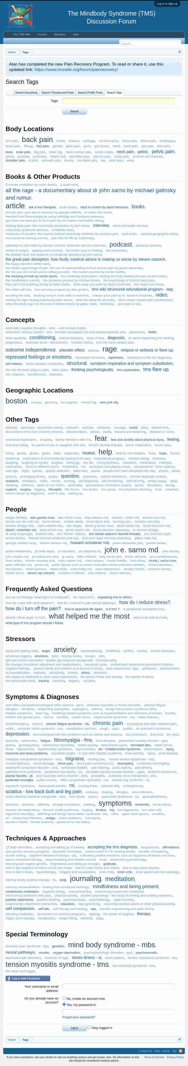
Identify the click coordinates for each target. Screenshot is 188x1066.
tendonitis (142, 804)
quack (53, 476)
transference (36, 374)
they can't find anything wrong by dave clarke (38, 284)
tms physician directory (135, 489)
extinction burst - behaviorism (46, 342)
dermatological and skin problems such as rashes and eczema (77, 734)
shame (72, 672)
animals (87, 427)
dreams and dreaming (130, 432)
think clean (59, 370)
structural (76, 363)
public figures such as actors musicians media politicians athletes (98, 565)
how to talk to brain (19, 872)
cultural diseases (71, 338)
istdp (63, 880)
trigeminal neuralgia (20, 814)
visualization (46, 918)
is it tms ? (113, 609)
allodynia (27, 709)
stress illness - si (86, 957)
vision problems (70, 818)
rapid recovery (123, 900)
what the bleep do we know (95, 300)
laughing (12, 462)
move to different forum (41, 466)
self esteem (14, 364)
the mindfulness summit (23, 280)
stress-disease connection (44, 364)
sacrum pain (102, 156)
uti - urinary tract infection (24, 818)
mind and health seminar (130, 226)
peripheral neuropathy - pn (63, 772)
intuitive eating (138, 458)
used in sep (56, 493)
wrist (130, 160)
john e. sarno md (131, 550)
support (11, 489)
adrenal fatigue (154, 705)
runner (55, 481)
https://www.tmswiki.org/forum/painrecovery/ (76, 69)
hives (9, 749)
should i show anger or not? (25, 617)
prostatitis (98, 776)
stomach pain (51, 160)
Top (174, 1050)
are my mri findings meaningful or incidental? (37, 597)
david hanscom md (156, 526)
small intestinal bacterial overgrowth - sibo (35, 796)
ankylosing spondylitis (53, 709)
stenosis (28, 804)
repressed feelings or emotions (39, 357)
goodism (58, 946)
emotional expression (21, 439)
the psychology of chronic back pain (129, 280)
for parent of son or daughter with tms (58, 445)
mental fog (88, 402)
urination (158, 814)
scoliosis (91, 792)
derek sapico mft (77, 530)
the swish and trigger (20, 971)
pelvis (10, 156)
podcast (120, 244)
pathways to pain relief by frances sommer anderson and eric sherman (56, 245)
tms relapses (15, 374)
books (138, 206)
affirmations (171, 847)
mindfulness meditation (22, 891)
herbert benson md (53, 543)
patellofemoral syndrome (23, 772)
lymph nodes (104, 152)
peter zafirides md (18, 565)
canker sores (81, 717)
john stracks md (17, 556)
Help (76, 34)
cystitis (127, 728)
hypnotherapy (46, 872)
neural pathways (20, 952)
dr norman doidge (145, 530)
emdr (102, 859)
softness (27, 485)
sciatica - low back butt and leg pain (44, 791)
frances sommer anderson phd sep (53, 538)
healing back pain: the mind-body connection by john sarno (47, 226)
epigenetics (14, 342)
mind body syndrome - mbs (111, 945)
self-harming (135, 481)
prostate (23, 156)
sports (139, 485)
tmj (112, 810)
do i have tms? (83, 597)
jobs (101, 656)
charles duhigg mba (20, 526)
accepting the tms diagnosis (112, 847)
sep (93, 909)
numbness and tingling (153, 763)
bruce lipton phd (97, 521)
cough (104, 728)
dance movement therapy (24, 859)
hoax (151, 453)
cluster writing (15, 855)
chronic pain (108, 723)
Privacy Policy (175, 1057)
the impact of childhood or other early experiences (41, 677)
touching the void (18, 295)
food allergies (105, 740)
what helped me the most (89, 616)
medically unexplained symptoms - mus (34, 759)
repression (115, 357)
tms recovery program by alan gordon (61, 289)
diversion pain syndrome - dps (27, 946)
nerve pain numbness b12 (94, 763)
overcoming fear (79, 891)
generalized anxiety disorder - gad (143, 740)
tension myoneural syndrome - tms (152, 958)
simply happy (157, 481)
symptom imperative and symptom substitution (131, 363)
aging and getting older (22, 651)
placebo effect (72, 350)
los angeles (69, 402)
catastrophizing (91, 651)
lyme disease (168, 753)
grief (55, 656)
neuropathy (125, 763)
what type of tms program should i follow (34, 623)
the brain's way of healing (84, 250)
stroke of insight (17, 250)
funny (9, 453)
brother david (73, 521)
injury (169, 749)
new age (12, 471)
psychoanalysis (74, 900)
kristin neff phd (135, 556)
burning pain (122, 521)
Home (165, 1050)
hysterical (12, 458)
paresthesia (143, 767)
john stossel (170, 551)
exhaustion (29, 740)
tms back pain (87, 160)
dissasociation (76, 432)
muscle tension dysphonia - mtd (131, 759)
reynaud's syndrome (20, 786)
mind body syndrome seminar (27, 230)
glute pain (73, 146)
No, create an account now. (84, 998)
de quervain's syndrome (153, 728)
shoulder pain (15, 160)
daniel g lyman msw (99, 526)
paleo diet (80, 471)
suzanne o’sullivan (71, 573)
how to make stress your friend (97, 868)
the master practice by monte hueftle (99, 272)
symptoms (115, 803)
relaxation (67, 904)
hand (116, 146)
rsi (72, 785)
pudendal (39, 156)
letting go (73, 462)
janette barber (156, 543)
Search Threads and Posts (58, 92)
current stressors (162, 651)
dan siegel (73, 526)
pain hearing (100, 767)
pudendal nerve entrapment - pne (132, 776)
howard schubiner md (89, 542)
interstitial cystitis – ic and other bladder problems (86, 753)
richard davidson (159, 565)
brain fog (42, 713)
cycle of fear (95, 338)
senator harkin (134, 569)
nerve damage (43, 763)
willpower (55, 374)
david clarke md (128, 526)
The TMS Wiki (21, 34)
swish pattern (114, 958)
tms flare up (155, 369)
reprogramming (89, 904)
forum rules (163, 445)
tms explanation (128, 370)
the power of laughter (118, 914)
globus (10, 745)
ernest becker (15, 538)
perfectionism (169, 668)
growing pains (29, 745)
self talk (43, 909)
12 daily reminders (19, 847)
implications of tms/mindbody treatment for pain (56, 458)
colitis (10, 728)
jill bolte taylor (44, 551)
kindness (159, 458)
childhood (113, 651)
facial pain (13, 146)
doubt (107, 432)
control (141, 651)
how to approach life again (83, 609)
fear (101, 438)
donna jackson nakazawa (111, 530)
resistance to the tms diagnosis (149, 357)
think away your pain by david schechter (101, 284)
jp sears (67, 556)
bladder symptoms (19, 713)
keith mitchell (86, 556)
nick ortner (137, 560)
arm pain (12, 141)
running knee (87, 786)
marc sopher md (69, 560)
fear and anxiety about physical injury (137, 439)
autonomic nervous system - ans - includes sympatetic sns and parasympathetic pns (65, 332)
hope (163, 453)
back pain (37, 139)
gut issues (101, 146)
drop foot (156, 734)
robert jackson (36, 569)
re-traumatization (18, 672)
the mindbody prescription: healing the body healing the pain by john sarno (114, 276)
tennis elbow (162, 804)
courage (119, 427)
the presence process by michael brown (71, 280)
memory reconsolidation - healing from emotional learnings (47, 887)
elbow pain (148, 141)
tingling (87, 810)
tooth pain (116, 160)
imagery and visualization (77, 872)
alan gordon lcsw (42, 517)
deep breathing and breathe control (70, 859)
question (70, 476)
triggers (73, 681)
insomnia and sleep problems (26, 753)
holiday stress (71, 656)
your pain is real (129, 304)
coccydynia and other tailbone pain (151, 724)
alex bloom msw (69, 517)
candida (62, 717)
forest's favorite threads (105, 445)
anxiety (65, 649)
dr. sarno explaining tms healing (150, 338)
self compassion (20, 908)
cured (133, 427)
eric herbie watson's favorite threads (114, 534)
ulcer (114, 814)
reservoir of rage (56, 958)
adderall (11, 427)
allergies (12, 709)
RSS (180, 1051)
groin (87, 146)
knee (9, 152)
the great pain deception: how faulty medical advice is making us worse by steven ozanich (85, 259)
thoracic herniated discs (23, 810)
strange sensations (66, 804)
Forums (42, 34)
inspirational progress (109, 458)
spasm (93, 796)
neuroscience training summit (26, 238)
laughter (57, 462)
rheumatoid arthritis (52, 786)
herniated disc (141, 745)
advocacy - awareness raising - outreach (49, 427)
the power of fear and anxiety (101, 677)
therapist (55, 489)
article (15, 206)
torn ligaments (128, 810)
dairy (144, 427)
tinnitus (101, 810)
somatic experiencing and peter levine (126, 909)
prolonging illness (32, 476)
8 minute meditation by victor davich (31, 184)
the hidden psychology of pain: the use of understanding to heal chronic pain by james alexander (74, 268)
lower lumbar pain (78, 152)
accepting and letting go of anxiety (60, 847)
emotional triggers (18, 656)
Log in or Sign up (167, 3)
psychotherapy (99, 900)
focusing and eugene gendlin (26, 864)
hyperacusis (25, 749)
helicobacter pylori (114, 745)
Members (60, 34)
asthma (96, 709)
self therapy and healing (70, 909)
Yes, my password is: (80, 1005)
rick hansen (14, 569)
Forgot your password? (79, 1017)
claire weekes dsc (50, 526)
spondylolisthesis (154, 796)
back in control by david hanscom (104, 207)
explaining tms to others (115, 597)
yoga (99, 918)
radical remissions (113, 476)
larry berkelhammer (163, 556)
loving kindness (108, 462)
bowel (61, 141)
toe (103, 160)
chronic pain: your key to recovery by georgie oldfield (43, 212)
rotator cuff (57, 156)
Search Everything (26, 92)
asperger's (80, 709)
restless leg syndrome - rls (130, 780)
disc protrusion (135, 734)
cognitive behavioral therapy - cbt (52, 855)
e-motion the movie (98, 212)
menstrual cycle (95, 664)
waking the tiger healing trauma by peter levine (39, 300)
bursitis (170, 713)
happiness (71, 453)
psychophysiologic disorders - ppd (108, 952)
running (69, 481)
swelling (89, 804)
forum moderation (138, 445)
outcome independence (31, 349)
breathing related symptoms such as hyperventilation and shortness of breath (107, 713)
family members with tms (73, 439)
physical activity (66, 895)
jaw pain (147, 146)
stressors (99, 672)
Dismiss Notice (178, 64)
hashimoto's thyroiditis (58, 745)
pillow (176, 471)
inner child (106, 872)
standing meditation (20, 914)
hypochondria (85, 749)
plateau (93, 350)
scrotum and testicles (148, 156)
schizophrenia (133, 786)
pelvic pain (163, 151)
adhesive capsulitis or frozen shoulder (113, 705)
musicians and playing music (109, 466)
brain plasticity (16, 338)
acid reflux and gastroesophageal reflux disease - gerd (44, 705)
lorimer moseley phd (39, 560)
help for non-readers (130, 453)
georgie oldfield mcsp (21, 543)
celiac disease (148, 717)
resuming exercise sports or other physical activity (139, 904)
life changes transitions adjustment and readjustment (43, 664)
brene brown (51, 521)
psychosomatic (146, 952)
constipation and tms (81, 728)
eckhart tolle (44, 534)
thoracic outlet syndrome (60, 810)
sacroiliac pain (79, 156)
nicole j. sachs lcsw (162, 560)
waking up (75, 493)
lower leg (55, 152)
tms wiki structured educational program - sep (132, 289)
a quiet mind (69, 184)
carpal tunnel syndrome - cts (114, 717)
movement (69, 466)
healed (89, 453)
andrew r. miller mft (125, 517)
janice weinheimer (18, 551)
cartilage (89, 141)
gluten (33, 453)
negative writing (53, 891)
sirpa (173, 481)
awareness (137, 332)
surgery (25, 489)
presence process (148, 245)
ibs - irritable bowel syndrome (119, 749)
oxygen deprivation (66, 952)
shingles (122, 792)
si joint (33, 160)
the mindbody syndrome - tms (134, 966)
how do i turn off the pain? (33, 608)
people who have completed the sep (129, 471)
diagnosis (116, 337)
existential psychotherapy (128, 859)
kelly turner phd (110, 556)
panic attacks (121, 767)
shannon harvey (159, 569)
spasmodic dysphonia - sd (119, 796)
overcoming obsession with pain (28, 895)
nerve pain (65, 763)
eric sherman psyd (157, 534)
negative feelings (18, 668)
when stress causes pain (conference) (145, 300)
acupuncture (150, 847)
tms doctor (90, 489)
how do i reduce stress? (144, 602)
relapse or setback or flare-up (147, 350)
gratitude (109, 864)
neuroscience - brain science (154, 466)
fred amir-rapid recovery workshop (106, 538)
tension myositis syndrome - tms (57, 964)
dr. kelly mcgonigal (19, 534)
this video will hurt (18, 289)
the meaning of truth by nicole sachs (31, 276)
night (24, 471)
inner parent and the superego (157, 872)
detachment (159, 427)
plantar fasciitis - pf (19, 776)
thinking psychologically (92, 369)
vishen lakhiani (119, 573)
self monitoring (112, 481)
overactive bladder (74, 767)
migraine (74, 758)
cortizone (103, 427)
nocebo (44, 952)
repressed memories (90, 357)
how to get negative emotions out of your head (39, 868)
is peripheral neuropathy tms (143, 609)
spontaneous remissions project (108, 485)
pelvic (143, 151)
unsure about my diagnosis (25, 493)
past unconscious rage (122, 668)
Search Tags (114, 92)
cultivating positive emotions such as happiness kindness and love (127, 855)
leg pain (39, 152)
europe (36, 402)
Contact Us (145, 1050)
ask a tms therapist (42, 207)
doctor (94, 432)
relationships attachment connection (31, 904)
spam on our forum (50, 485)
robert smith (58, 569)
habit (56, 453)
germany (51, 402)
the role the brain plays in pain (27, 370)
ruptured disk (110, 786)
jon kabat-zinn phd (45, 556)
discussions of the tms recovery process (34, 432)
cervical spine (108, 141)
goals (46, 453)
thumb (68, 160)
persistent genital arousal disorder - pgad (115, 772)
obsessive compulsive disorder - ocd (32, 767)
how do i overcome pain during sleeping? (86, 603)
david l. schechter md (21, 530)
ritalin (43, 481)
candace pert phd (146, 521)
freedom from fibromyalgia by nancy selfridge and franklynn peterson (54, 216)
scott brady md (80, 569)
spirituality (75, 485)
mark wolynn (94, 560)
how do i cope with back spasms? (30, 603)
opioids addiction (57, 471)
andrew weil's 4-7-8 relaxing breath (110, 851)
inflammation (153, 749)
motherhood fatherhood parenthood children (141, 664)
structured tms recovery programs (61, 914)
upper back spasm (135, 814)
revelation (29, 481)
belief (152, 332)
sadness (39, 672)
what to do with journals (150, 617)
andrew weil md (154, 517)
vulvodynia (92, 818)
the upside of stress (139, 677)
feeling (173, 439)
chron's (37, 724)
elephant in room (161, 432)
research (12, 481)
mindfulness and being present (125, 886)
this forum (72, 489)
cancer (48, 717)
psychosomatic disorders (23, 958)
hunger (90, 656)
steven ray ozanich (40, 573)
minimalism (14, 466)
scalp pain (121, 156)
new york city (109, 402)
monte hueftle (116, 560)
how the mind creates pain (115, 342)
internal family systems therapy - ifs (31, 880)
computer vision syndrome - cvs (40, 728)
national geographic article (159, 234)
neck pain (125, 151)
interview (101, 225)
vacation (89, 681)
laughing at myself (34, 462)
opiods (37, 471)
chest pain (129, 141)
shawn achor (15, 573)
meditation (120, 878)
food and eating (17, 445)
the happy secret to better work (28, 264)
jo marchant (66, 551)
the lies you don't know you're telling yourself (37, 272)
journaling (86, 878)
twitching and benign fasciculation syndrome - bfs (72, 814)
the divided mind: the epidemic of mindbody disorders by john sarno (54, 254)
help (105, 452)
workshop (107, 304)
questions (90, 476)
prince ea (41, 565)
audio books (68, 207)
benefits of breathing (153, 851)
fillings (28, 146)
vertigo (50, 818)
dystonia (12, 740)
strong (169, 485)
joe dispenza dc (90, 551)
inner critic (125, 872)
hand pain (131, 146)
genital (57, 146)
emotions (41, 656)
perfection (149, 668)
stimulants (154, 485)
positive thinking (48, 900)
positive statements (19, 900)
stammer (12, 804)
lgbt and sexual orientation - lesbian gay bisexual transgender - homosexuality (61, 660)
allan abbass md (96, 517)
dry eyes (173, 734)
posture (11, 476)
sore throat (76, 796)
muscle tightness (18, 763)
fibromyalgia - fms (73, 740)
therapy (143, 913)
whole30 (86, 918)
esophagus (167, 141)
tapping (94, 914)
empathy (46, 439)
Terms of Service (154, 1057)
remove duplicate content (148, 476)
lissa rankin (14, 560)
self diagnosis (88, 481)
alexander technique (66, 851)
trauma (44, 681)
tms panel (108, 489)
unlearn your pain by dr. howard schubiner (122, 295)
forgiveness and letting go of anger (75, 864)
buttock (74, 141)
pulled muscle (46, 780)
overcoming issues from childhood (119, 891)
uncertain (171, 489)
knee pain (23, 152)
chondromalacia (17, 724)
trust (158, 489)
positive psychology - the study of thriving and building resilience (126, 895)
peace (95, 471)
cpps (115, 728)
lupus (151, 753)
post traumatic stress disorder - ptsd (61, 776)
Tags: (55, 101)
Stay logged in (100, 1028)
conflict (128, 651)
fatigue (45, 740)
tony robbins (96, 573)
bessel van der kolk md (22, 521)
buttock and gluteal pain (23, 717)
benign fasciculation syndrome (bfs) (130, 709)
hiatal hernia (163, 745)
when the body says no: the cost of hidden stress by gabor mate (51, 304)
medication (147, 462)
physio (163, 471)
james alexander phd (128, 543)
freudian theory (81, 342)
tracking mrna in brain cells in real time (61, 295)
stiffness (43, 804)
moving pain (96, 759)
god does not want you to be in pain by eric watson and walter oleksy (54, 220)
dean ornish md (51, 530)
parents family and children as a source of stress (67, 668)
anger (46, 651)
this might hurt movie (149, 284)
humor (174, 453)
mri (83, 466)
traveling (59, 681)
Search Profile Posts (90, 92)
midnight (165, 462)
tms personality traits (20, 681)
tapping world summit (47, 250)
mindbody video (62, 230)
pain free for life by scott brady (72, 238)
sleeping (12, 485)
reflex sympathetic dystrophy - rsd (84, 780)
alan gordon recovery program (27, 851)
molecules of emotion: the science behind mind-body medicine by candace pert (62, 234)
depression (17, 734)
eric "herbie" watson (71, 534)
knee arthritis (134, 753)
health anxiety (87, 745)
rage (110, 349)
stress (85, 672)
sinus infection (142, 792)
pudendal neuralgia (19, 780)
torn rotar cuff (151, 810)
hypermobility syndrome (55, 749)
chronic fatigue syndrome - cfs (67, 724)
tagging (39, 489)
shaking (106, 792)
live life (88, 462)
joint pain (163, 146)
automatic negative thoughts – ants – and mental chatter (45, 328)
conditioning (42, 337)
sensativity (56, 672)
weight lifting (68, 918)
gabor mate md (145, 538)
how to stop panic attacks (141, 868)
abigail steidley (16, 517)
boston (16, 401)
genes (21, 453)
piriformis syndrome (162, 772)
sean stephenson (107, 569)
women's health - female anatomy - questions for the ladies (47, 822)
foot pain (43, 146)
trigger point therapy (20, 918)
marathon (129, 462)
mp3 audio (129, 234)
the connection (116, 250)
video (161, 295)
